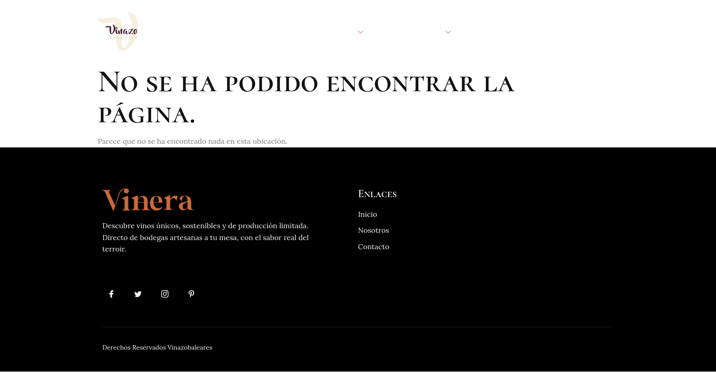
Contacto (487, 31)
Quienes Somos (275, 31)
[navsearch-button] (596, 27)
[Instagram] (165, 294)
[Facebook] (111, 294)
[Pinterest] (193, 294)
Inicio (220, 31)
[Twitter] (138, 294)
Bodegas (342, 31)
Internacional (416, 31)
